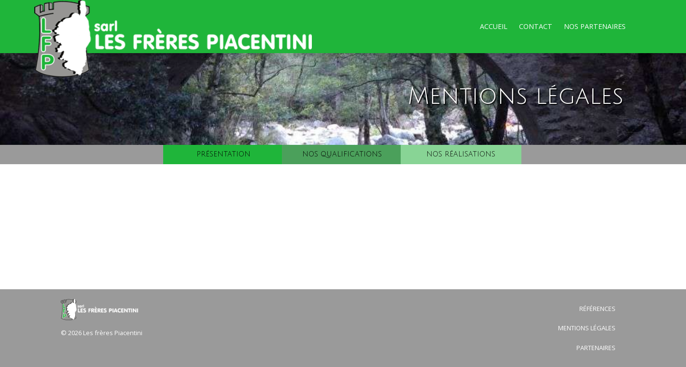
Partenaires (596, 347)
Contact (535, 26)
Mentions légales (587, 328)
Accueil (493, 26)
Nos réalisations (460, 154)
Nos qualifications (342, 154)
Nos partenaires (595, 26)
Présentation (223, 154)
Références (597, 308)
